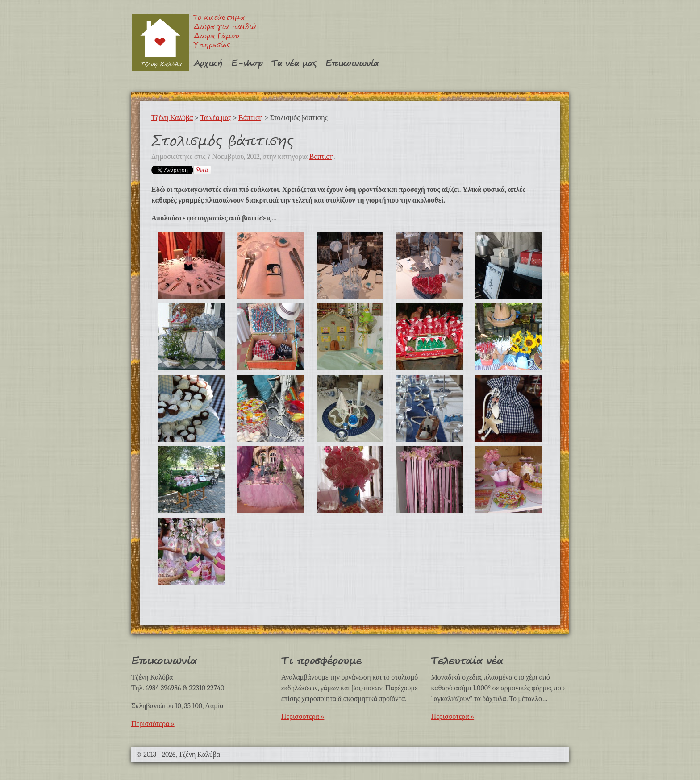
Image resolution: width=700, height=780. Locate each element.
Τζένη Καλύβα (160, 42)
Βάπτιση (250, 118)
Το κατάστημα (219, 18)
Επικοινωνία (352, 64)
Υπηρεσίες (211, 45)
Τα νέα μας (294, 64)
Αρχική (207, 64)
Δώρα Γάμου (216, 36)
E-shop (246, 64)
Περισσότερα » (153, 724)
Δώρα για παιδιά (224, 27)
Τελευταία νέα (467, 661)
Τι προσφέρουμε (321, 661)
